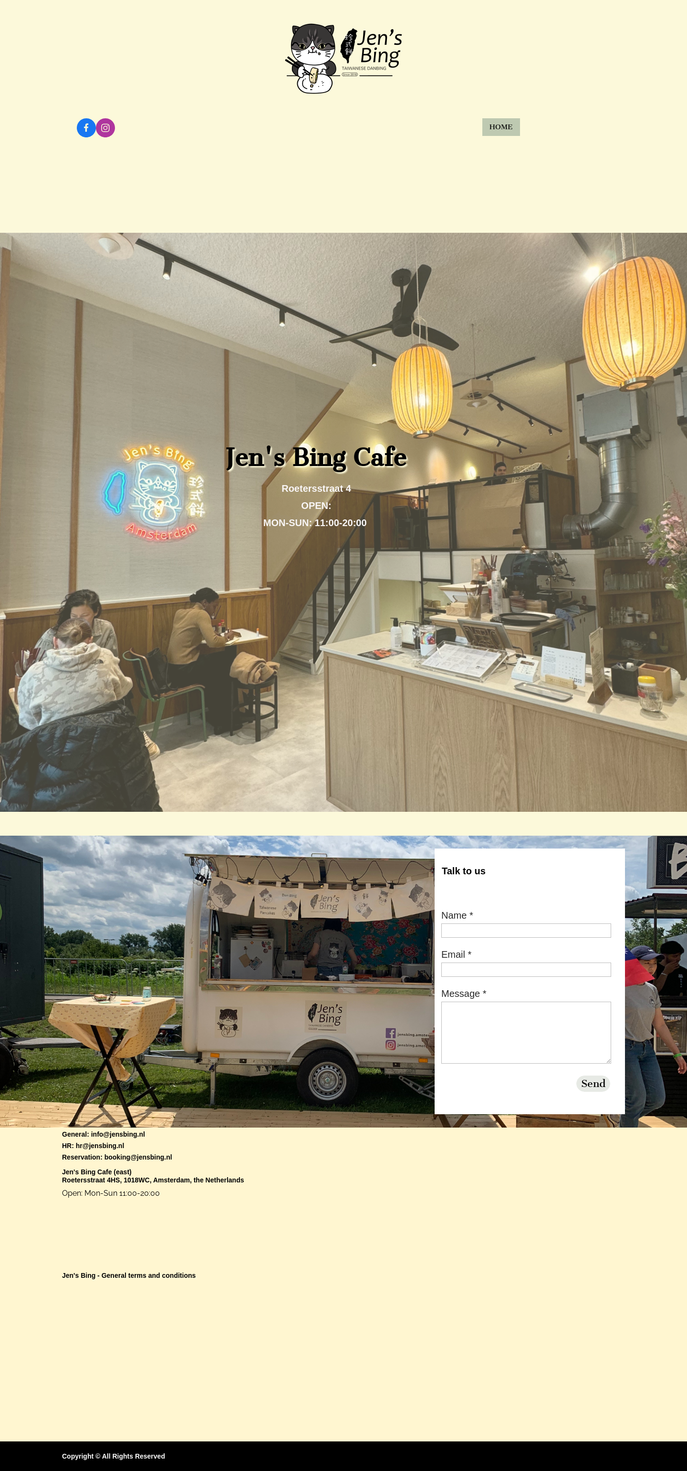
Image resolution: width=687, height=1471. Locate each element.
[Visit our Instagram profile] (105, 127)
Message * (464, 993)
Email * (456, 954)
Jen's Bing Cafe (87, 1172)
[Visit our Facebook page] (86, 127)
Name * (457, 915)
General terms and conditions (149, 1275)
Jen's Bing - (82, 1275)
